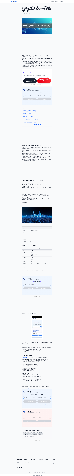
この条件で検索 (30, 99)
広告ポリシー (54, 463)
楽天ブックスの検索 (26, 463)
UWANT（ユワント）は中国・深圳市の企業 (29, 110)
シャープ (40, 434)
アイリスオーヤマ (27, 434)
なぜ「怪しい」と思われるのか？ (28, 113)
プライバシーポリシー (54, 461)
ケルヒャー (34, 434)
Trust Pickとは (61, 1)
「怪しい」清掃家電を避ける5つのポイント (29, 122)
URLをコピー (44, 99)
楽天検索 (56, 1)
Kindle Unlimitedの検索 (19, 464)
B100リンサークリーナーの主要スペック (29, 116)
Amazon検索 (52, 1)
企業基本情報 (25, 114)
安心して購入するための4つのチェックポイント (30, 119)
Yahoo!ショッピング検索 (33, 461)
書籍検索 (18, 462)
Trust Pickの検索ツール (26, 357)
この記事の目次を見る (37, 124)
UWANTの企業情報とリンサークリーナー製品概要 (30, 111)
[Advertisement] (37, 46)
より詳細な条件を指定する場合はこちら (45, 404)
